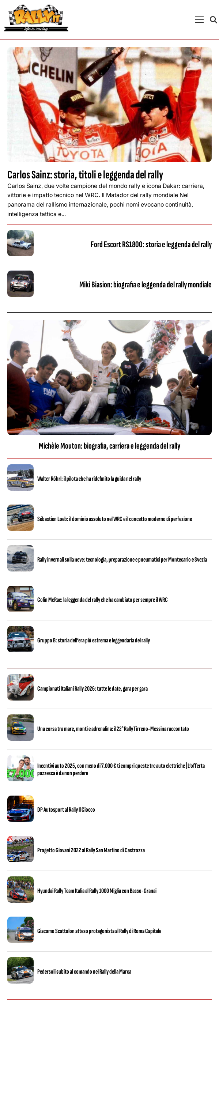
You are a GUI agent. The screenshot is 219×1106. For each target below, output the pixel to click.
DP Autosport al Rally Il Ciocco (66, 810)
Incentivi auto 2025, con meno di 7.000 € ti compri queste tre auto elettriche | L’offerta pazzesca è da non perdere (121, 769)
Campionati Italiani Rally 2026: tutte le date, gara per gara (92, 688)
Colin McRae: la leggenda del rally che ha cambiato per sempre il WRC (102, 600)
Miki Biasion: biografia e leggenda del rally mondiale (145, 284)
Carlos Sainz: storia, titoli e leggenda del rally (85, 175)
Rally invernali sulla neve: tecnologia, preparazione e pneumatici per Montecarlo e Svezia (122, 559)
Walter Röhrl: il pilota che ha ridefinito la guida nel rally (89, 479)
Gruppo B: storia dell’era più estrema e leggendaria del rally (93, 640)
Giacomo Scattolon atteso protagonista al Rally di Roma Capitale (99, 931)
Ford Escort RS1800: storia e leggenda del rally (151, 244)
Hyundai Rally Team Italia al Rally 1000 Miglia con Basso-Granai (96, 891)
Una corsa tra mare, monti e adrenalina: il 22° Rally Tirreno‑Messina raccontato (113, 729)
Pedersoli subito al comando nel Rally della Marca (84, 971)
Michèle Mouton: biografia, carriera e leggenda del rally (109, 446)
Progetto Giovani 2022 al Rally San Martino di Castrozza (91, 850)
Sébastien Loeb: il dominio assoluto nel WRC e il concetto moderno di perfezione (114, 519)
